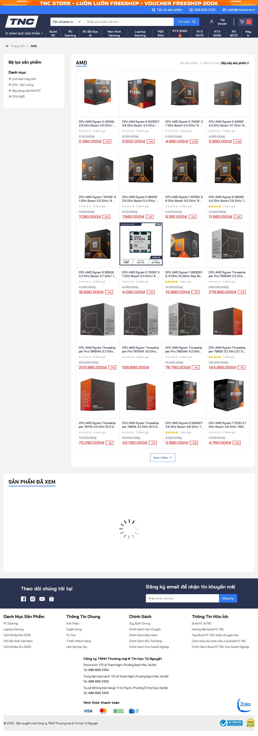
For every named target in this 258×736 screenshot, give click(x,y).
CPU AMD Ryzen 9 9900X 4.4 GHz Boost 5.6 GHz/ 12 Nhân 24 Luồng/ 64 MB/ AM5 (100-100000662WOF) (227, 199)
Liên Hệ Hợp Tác (76, 647)
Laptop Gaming (14, 629)
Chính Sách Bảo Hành (143, 635)
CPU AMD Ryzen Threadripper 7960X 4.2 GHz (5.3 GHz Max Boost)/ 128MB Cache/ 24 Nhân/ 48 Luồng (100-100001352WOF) (141, 425)
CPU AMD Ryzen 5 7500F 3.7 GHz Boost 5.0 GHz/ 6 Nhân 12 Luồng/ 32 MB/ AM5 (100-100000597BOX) (184, 124)
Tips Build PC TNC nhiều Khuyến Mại (215, 635)
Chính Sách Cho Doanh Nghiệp (149, 647)
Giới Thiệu (72, 623)
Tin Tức (71, 635)
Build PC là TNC (202, 623)
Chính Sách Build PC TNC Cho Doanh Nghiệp (220, 647)
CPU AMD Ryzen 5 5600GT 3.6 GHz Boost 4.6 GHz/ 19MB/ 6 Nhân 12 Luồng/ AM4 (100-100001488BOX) (184, 425)
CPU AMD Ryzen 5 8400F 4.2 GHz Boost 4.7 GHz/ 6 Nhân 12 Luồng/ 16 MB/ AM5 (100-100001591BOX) (227, 124)
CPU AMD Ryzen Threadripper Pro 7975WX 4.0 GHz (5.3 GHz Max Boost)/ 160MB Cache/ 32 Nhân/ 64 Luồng (141, 350)
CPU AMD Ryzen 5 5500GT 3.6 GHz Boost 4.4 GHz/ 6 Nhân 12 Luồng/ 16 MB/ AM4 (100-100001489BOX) (141, 124)
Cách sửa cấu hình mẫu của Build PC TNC (219, 641)
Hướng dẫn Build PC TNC (208, 629)
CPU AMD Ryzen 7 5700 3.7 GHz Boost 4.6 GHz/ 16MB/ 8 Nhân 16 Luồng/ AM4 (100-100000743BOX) (228, 425)
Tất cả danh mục (64, 22)
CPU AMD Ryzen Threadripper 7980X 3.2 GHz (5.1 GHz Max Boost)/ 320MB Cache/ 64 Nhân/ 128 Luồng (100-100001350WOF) (228, 350)
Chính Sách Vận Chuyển (145, 629)
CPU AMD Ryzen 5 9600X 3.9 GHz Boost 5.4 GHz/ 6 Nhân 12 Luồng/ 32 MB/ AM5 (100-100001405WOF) (140, 199)
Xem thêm (163, 458)
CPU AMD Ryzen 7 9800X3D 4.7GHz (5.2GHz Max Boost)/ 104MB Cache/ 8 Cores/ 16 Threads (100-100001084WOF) (184, 274)
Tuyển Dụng (74, 629)
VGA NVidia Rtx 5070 (17, 635)
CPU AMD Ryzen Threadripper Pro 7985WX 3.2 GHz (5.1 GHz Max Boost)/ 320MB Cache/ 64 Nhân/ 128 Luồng (98, 350)
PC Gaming (11, 623)
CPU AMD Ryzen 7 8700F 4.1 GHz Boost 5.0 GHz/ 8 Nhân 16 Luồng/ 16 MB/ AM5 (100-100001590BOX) (98, 199)
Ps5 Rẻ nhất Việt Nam (18, 641)
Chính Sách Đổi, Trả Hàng (145, 641)
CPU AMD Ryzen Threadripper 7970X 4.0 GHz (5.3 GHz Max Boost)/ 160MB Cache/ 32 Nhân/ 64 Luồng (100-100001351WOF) (97, 425)
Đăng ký (228, 598)
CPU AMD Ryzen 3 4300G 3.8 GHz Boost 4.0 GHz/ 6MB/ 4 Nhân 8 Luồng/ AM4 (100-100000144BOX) (97, 124)
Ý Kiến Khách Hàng (78, 641)
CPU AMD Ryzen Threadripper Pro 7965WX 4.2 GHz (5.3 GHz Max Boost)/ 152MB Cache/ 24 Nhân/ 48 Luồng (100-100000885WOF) (184, 350)
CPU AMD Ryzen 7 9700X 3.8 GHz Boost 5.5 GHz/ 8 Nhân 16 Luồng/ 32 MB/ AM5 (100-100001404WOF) (184, 199)
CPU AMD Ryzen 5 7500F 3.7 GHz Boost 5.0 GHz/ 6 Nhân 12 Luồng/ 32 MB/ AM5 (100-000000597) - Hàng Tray (141, 274)
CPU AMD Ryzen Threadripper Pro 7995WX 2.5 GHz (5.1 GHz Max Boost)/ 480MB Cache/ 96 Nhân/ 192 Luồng (227, 274)
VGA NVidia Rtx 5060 (17, 647)
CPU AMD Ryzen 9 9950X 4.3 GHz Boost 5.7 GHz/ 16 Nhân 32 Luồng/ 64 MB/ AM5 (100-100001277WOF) (97, 274)
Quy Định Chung (139, 623)
